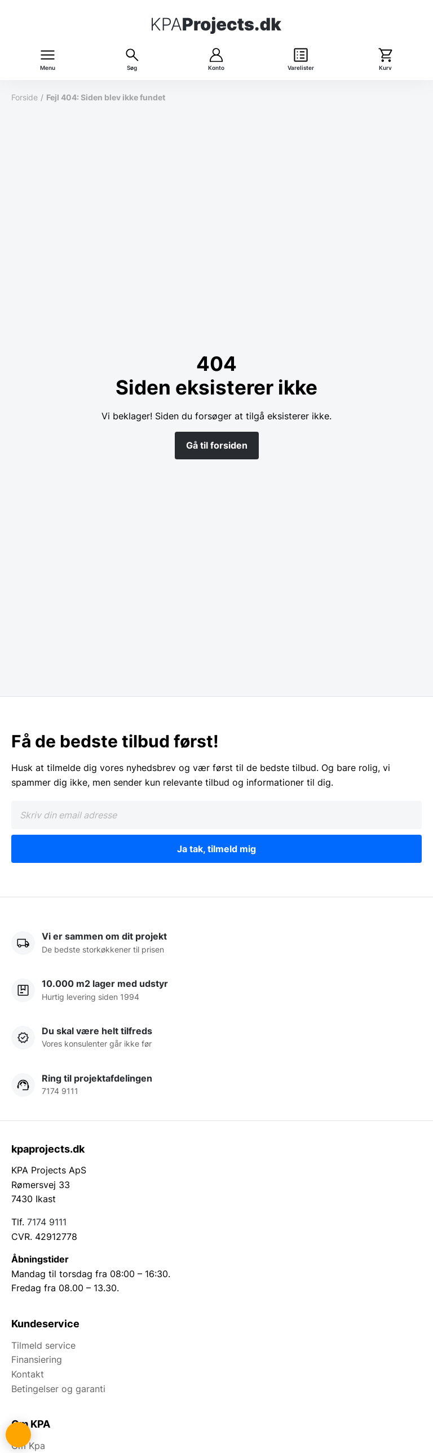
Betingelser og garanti (58, 1388)
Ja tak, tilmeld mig (216, 848)
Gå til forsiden (217, 445)
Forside (24, 97)
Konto (216, 68)
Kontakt (27, 1374)
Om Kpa (28, 1445)
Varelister (301, 68)
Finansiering (36, 1359)
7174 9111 (47, 1222)
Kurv (385, 68)
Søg (132, 68)
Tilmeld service (43, 1345)
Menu (47, 68)
